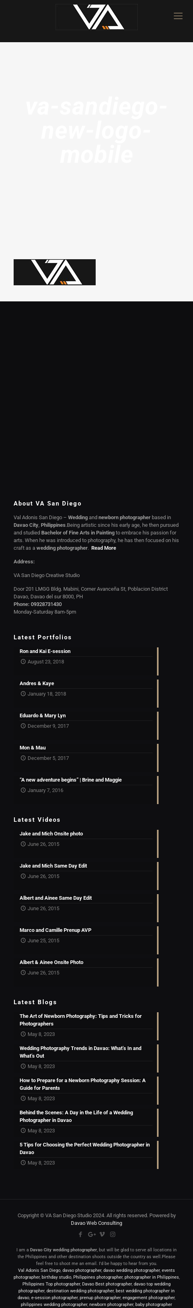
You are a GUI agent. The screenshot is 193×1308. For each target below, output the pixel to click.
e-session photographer (54, 1297)
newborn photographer (111, 1304)
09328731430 (46, 604)
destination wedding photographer (80, 1291)
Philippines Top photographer (51, 1284)
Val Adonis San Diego (39, 1270)
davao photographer (81, 1270)
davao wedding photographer (131, 1270)
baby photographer (153, 1304)
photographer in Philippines (152, 1277)
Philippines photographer (98, 1277)
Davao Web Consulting (96, 1223)
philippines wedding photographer (54, 1304)
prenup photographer (100, 1297)
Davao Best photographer (107, 1284)
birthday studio (56, 1277)
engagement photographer (149, 1297)
